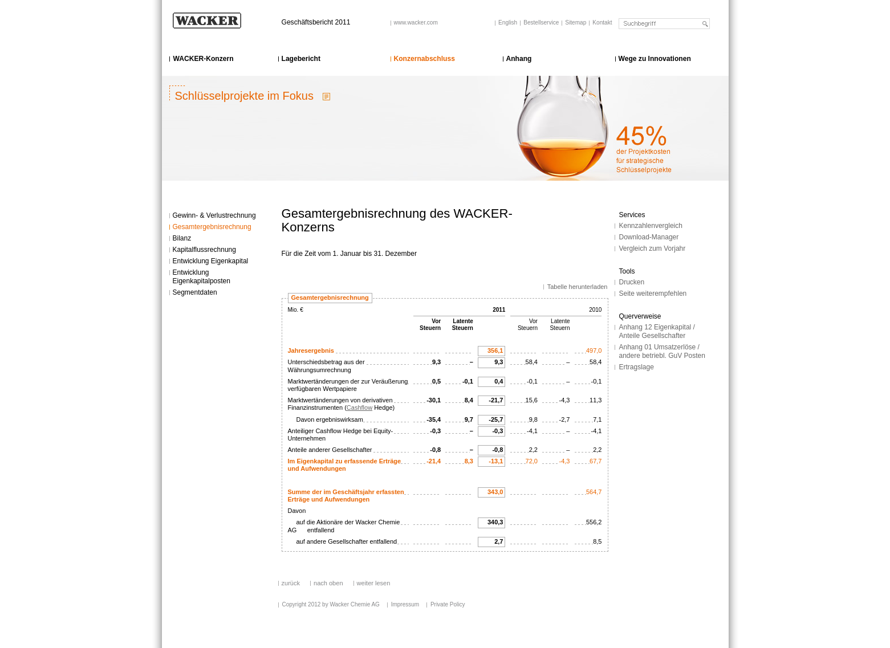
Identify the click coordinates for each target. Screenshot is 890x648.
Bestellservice (541, 22)
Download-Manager (649, 237)
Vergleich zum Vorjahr (652, 248)
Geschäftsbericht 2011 (316, 22)
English (507, 22)
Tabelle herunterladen (577, 286)
